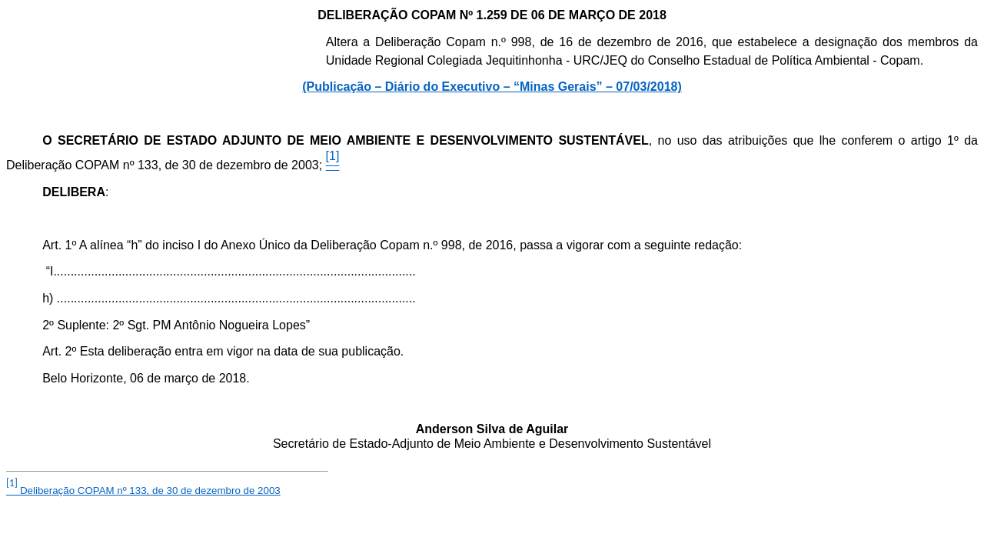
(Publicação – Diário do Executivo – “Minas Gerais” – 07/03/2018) (492, 86)
